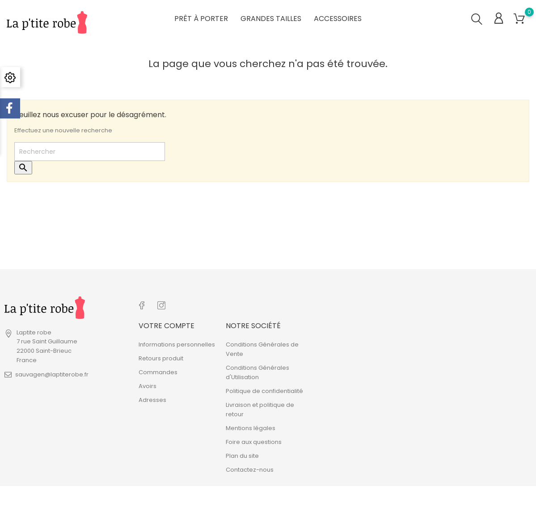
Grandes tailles (271, 18)
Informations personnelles (177, 342)
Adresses (152, 398)
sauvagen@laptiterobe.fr (52, 374)
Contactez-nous (250, 468)
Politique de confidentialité (264, 389)
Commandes (158, 370)
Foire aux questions (254, 440)
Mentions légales (250, 426)
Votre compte (166, 324)
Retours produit (161, 356)
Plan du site (242, 454)
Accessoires (338, 18)
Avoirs (147, 384)
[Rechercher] (89, 151)
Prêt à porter (201, 18)
